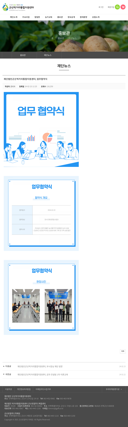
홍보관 (24, 55)
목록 (122, 352)
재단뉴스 (49, 55)
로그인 (100, 7)
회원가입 (110, 7)
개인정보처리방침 (23, 389)
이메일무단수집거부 (43, 389)
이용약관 (8, 389)
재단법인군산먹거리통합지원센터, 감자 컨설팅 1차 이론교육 (43, 374)
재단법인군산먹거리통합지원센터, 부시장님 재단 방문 (40, 366)
